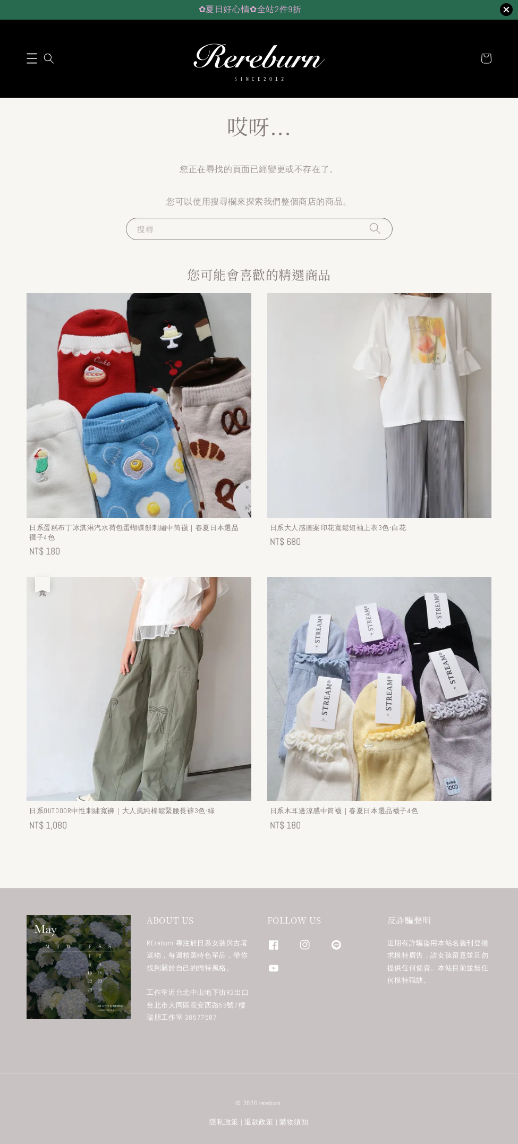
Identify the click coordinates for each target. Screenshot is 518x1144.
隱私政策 (224, 1121)
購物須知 (294, 1121)
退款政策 (259, 1121)
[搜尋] (375, 228)
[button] (32, 58)
